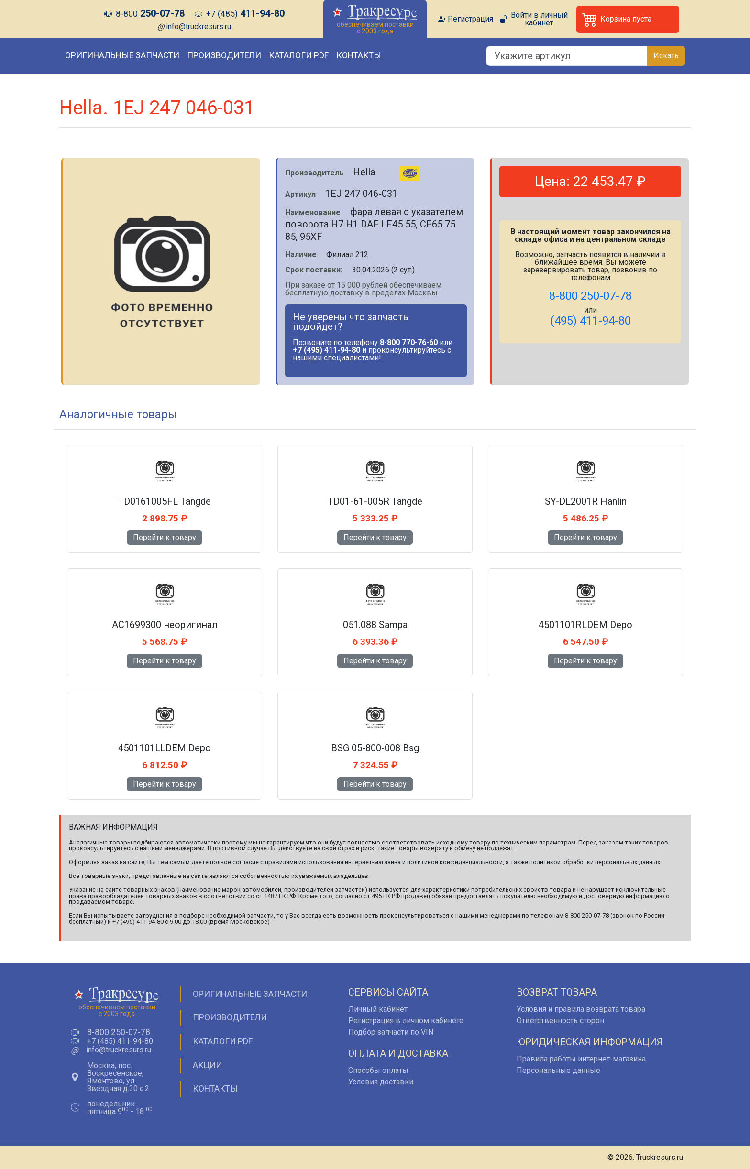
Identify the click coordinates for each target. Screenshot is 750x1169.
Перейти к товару (164, 537)
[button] (627, 19)
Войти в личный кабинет (539, 19)
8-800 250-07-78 (118, 1032)
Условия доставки (380, 1081)
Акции (207, 1065)
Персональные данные (558, 1070)
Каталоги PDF (299, 55)
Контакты (358, 55)
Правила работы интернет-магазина (581, 1058)
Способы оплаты (378, 1070)
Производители (224, 55)
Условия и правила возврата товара (581, 1009)
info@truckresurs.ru (198, 26)
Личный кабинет (378, 1009)
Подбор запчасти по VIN (390, 1032)
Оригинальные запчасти (122, 55)
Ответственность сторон (560, 1020)
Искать (666, 55)
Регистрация (470, 19)
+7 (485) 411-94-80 (120, 1041)
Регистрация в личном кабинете (405, 1020)
